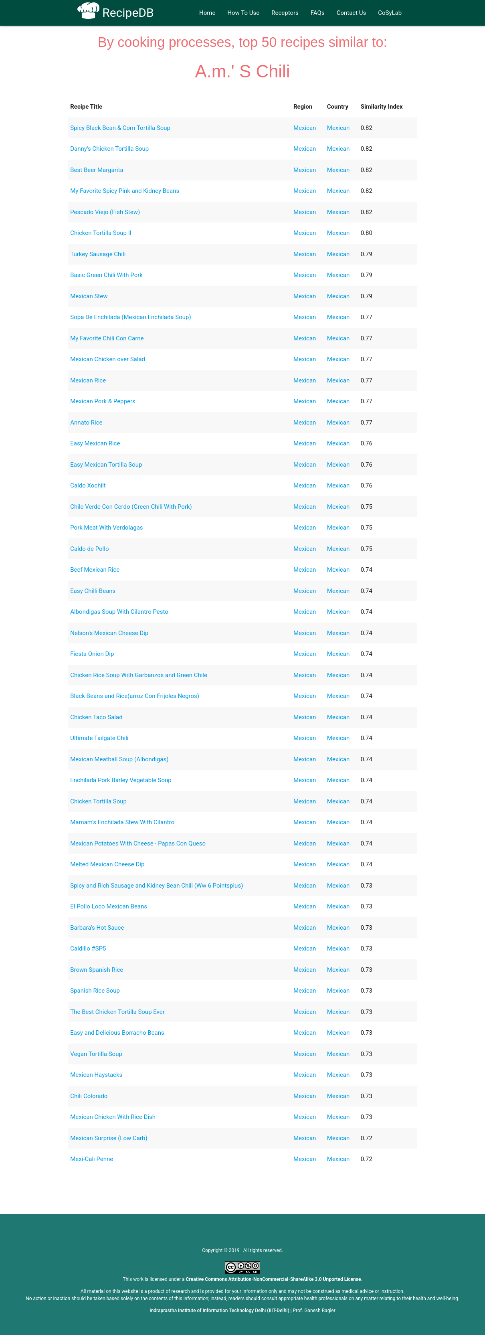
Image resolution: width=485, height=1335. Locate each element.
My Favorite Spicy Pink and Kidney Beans (124, 190)
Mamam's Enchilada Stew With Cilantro (122, 822)
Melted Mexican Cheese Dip (107, 864)
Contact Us (351, 12)
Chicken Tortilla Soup (98, 801)
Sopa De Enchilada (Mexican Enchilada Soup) (130, 317)
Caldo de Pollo (89, 548)
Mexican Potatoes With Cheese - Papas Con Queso (138, 843)
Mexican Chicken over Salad (107, 359)
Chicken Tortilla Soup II (100, 233)
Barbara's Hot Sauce (97, 927)
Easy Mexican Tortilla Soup (106, 464)
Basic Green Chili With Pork (106, 275)
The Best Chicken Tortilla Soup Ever (117, 1011)
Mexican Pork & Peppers (102, 401)
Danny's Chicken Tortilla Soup (109, 148)
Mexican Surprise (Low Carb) (108, 1138)
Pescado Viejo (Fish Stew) (105, 212)
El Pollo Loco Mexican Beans (108, 906)
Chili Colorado (88, 1096)
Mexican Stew (88, 296)
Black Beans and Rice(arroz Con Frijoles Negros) (134, 696)
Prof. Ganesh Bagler (314, 1310)
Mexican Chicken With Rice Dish (113, 1117)
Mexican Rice (88, 380)
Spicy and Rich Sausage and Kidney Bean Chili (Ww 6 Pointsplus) (156, 885)
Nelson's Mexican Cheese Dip (109, 633)
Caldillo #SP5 (88, 948)
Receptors (285, 12)
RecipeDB (115, 13)
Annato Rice (86, 422)
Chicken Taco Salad (96, 717)
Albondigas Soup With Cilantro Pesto (119, 611)
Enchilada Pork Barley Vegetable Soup (120, 780)
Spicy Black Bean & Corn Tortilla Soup (120, 127)
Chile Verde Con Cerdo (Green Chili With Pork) (131, 506)
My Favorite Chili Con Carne (106, 338)
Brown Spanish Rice (96, 969)
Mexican (304, 127)
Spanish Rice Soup (95, 990)
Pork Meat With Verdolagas (106, 527)
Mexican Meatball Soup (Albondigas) (119, 759)
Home (207, 12)
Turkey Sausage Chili (97, 254)
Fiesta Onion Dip (92, 653)
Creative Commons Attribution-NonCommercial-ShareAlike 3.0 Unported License (273, 1279)
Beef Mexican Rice (94, 569)
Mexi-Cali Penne (91, 1159)
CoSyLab (390, 12)
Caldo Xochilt (87, 485)
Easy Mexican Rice (95, 443)
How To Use (243, 12)
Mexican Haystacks (96, 1074)
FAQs (318, 12)
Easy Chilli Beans (92, 591)
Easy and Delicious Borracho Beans (117, 1032)
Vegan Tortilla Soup (96, 1054)
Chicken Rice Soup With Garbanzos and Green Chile (138, 675)
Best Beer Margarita (96, 170)
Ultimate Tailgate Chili (99, 738)
